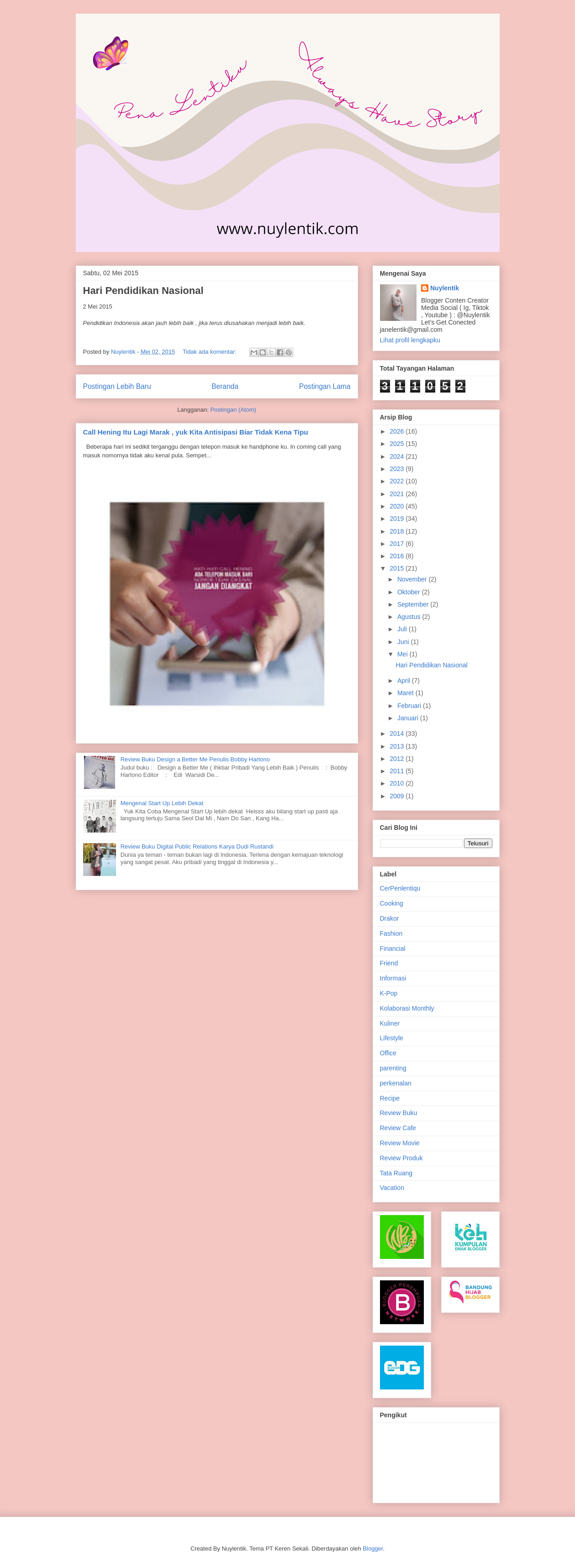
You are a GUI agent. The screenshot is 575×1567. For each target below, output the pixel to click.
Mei (403, 654)
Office (388, 1053)
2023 (398, 468)
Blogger (373, 1548)
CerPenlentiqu (400, 888)
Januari (408, 718)
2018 (398, 531)
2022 (398, 481)
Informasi (393, 978)
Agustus (409, 616)
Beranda (224, 386)
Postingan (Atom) (233, 409)
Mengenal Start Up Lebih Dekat (162, 803)
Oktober (409, 592)
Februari (410, 705)
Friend (389, 963)
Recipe (390, 1098)
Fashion (391, 933)
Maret (406, 693)
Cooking (391, 903)
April (404, 680)
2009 (398, 796)
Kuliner (390, 1023)
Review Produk (401, 1158)
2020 (398, 506)
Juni (404, 641)
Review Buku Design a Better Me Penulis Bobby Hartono (195, 759)
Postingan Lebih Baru (117, 386)
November (412, 579)
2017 (398, 543)
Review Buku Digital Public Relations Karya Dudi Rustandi (197, 846)
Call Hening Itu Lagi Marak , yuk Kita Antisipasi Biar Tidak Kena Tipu (195, 432)
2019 (398, 518)
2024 (398, 456)
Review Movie (400, 1143)
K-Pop (389, 993)
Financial (393, 948)
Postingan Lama (325, 386)
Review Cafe (398, 1128)
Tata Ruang (396, 1173)
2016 (398, 556)
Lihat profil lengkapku (410, 340)
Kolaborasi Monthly (407, 1008)
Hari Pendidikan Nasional (143, 290)
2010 (398, 783)
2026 (398, 431)
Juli (403, 629)
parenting (393, 1068)
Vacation (392, 1187)
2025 (398, 443)
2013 (398, 746)
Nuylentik (444, 288)
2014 (398, 733)
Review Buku (398, 1112)
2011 (398, 771)
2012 (398, 758)
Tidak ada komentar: (210, 351)
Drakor (389, 918)
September (413, 604)
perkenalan (395, 1083)
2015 (398, 568)
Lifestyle (391, 1038)
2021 (398, 494)
